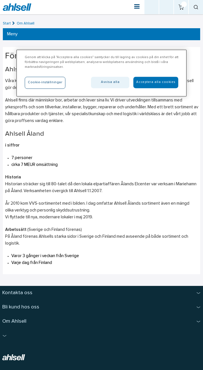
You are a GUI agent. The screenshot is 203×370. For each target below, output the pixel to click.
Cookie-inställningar (45, 82)
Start (7, 23)
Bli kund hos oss (20, 307)
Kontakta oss (17, 293)
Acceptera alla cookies (155, 82)
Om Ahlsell (25, 23)
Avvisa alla (110, 82)
